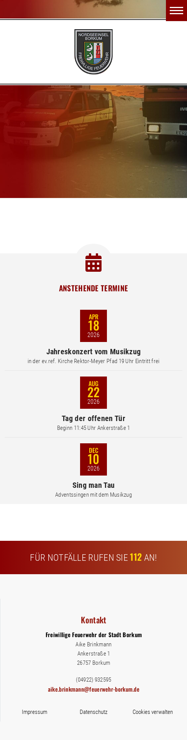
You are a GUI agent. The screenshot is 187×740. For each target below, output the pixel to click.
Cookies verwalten (153, 712)
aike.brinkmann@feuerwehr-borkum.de (93, 689)
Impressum (34, 712)
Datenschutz (93, 712)
